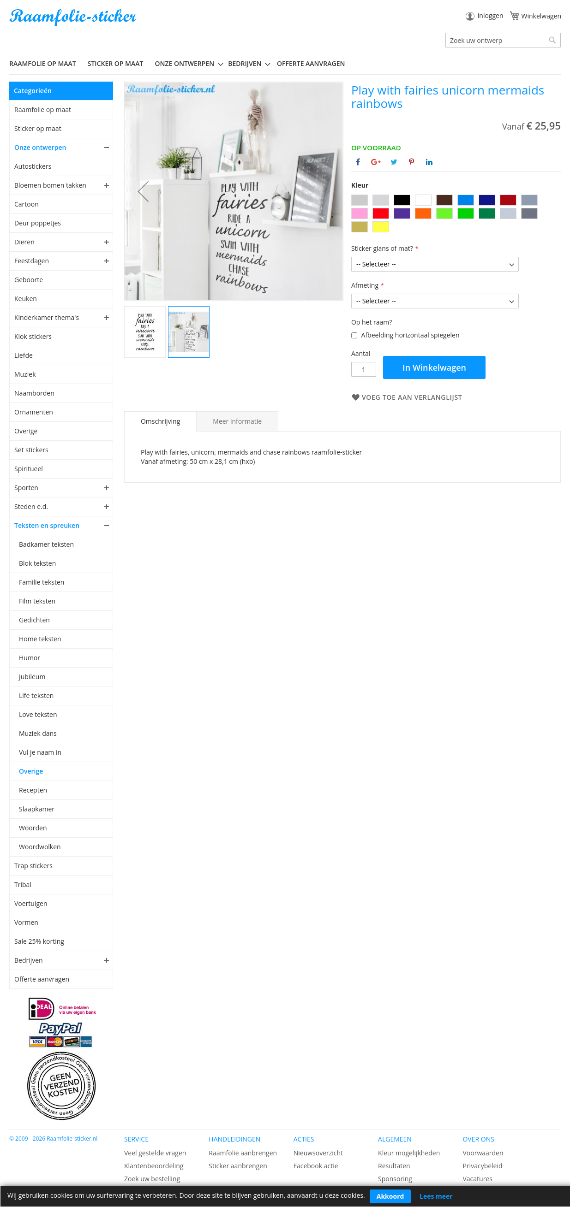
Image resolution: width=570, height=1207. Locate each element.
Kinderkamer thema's (46, 317)
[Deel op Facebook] (358, 162)
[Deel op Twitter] (393, 162)
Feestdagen (31, 260)
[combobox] (503, 40)
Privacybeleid (482, 1165)
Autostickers (32, 166)
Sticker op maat (37, 128)
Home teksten (40, 638)
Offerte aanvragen (41, 979)
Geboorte (28, 279)
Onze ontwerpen (40, 147)
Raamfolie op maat (42, 109)
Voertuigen (31, 903)
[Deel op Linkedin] (429, 162)
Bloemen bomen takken (50, 185)
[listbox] (456, 215)
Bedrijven (28, 960)
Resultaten (394, 1165)
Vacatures (477, 1178)
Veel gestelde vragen (155, 1152)
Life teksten (36, 695)
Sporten (26, 487)
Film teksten (37, 601)
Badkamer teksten (46, 544)
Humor (29, 657)
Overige (25, 430)
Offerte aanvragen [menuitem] (311, 63)
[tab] (160, 421)
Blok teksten (37, 563)
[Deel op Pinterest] (411, 162)
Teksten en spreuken (46, 525)
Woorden (33, 827)
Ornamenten (33, 412)
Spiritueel (28, 468)
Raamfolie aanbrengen (243, 1152)
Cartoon (26, 204)
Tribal (22, 884)
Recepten (33, 790)
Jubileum (32, 676)
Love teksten (38, 714)
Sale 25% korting (39, 941)
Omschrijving (160, 421)
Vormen (26, 922)
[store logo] (73, 17)
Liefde (23, 355)
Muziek (25, 374)
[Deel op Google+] (376, 162)
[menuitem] (46, 63)
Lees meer (436, 1196)
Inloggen (490, 15)
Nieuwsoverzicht (318, 1152)
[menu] (285, 64)
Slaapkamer (36, 809)
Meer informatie (237, 421)
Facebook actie (316, 1165)
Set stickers (31, 449)
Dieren (24, 241)
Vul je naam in (40, 752)
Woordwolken (40, 846)
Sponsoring (395, 1178)
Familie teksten (41, 582)
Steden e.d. (31, 506)
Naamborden (34, 393)
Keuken (25, 298)
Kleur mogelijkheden (409, 1152)
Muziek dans (38, 733)
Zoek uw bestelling (152, 1178)
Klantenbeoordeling (154, 1165)
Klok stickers (33, 336)
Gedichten (34, 619)
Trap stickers (33, 865)
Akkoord (390, 1196)
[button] (143, 191)
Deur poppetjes (37, 223)
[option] (359, 200)
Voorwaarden (482, 1152)
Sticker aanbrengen (238, 1165)
